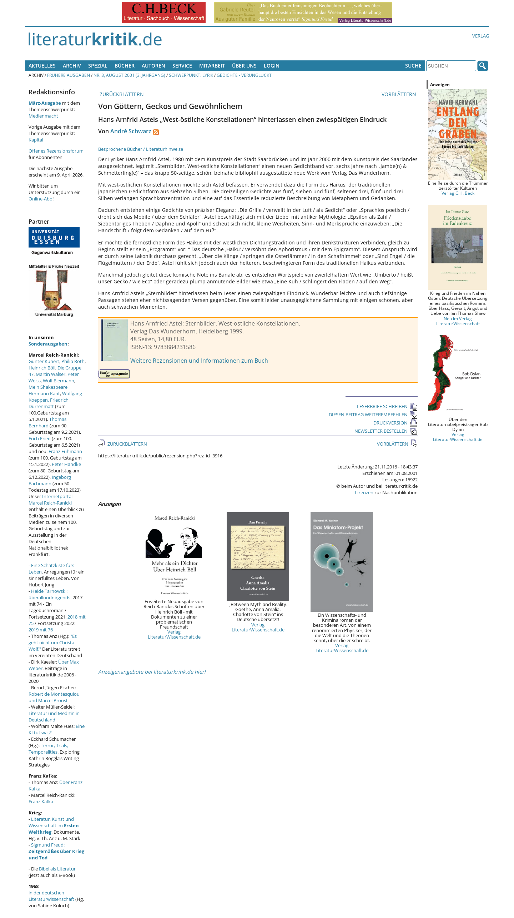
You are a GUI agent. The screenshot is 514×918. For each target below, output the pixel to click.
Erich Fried (40, 438)
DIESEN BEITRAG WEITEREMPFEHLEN (373, 414)
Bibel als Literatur (57, 868)
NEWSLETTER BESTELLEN (386, 431)
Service (182, 65)
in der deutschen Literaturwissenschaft (51, 895)
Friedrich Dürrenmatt (49, 403)
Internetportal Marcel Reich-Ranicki (50, 499)
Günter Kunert (44, 361)
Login (271, 65)
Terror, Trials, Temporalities (48, 748)
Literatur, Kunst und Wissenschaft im (54, 825)
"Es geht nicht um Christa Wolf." (53, 642)
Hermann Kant (44, 393)
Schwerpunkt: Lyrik (191, 75)
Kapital (36, 140)
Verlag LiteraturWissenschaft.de (174, 634)
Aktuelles (42, 65)
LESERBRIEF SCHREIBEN (387, 406)
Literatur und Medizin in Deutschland (54, 716)
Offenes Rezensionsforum (56, 151)
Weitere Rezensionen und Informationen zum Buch (199, 360)
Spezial (97, 65)
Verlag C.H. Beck (458, 193)
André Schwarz (130, 131)
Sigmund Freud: (56, 851)
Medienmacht (43, 116)
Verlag (480, 36)
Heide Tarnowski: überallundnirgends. (50, 594)
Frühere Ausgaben (68, 75)
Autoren (153, 65)
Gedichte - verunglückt (244, 75)
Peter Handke (66, 464)
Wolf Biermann (58, 380)
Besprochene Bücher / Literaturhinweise (140, 149)
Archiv (72, 65)
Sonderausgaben (48, 344)
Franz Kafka (41, 801)
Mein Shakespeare (48, 387)
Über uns (244, 65)
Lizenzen (364, 492)
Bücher (125, 65)
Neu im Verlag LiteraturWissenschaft (458, 321)
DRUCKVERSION (395, 423)
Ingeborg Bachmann (50, 480)
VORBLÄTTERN (400, 94)
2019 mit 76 (41, 629)
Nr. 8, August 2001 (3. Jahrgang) (129, 75)
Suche (413, 65)
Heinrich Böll (42, 367)
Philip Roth (73, 361)
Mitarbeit (212, 65)
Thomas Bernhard (47, 422)
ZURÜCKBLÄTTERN (121, 94)
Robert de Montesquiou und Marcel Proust (54, 697)
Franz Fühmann (65, 451)
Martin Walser (50, 374)
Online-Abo (40, 198)
